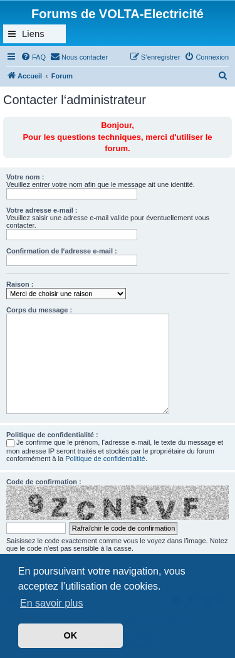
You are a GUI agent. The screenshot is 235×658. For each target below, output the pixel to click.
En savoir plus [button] (51, 603)
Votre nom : (25, 177)
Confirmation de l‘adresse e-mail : (61, 251)
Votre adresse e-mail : (42, 210)
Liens (33, 33)
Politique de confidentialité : (52, 434)
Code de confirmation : (43, 482)
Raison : (19, 284)
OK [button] (71, 635)
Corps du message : (39, 310)
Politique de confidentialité (105, 458)
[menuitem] (33, 57)
